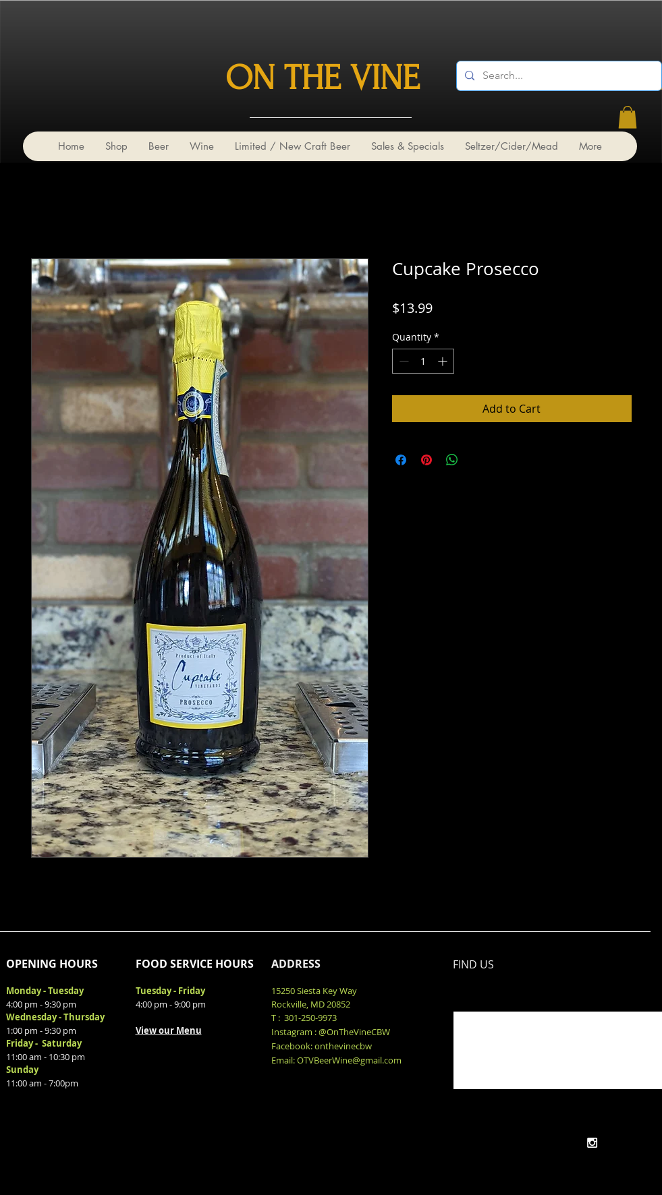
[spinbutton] (423, 361)
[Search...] (557, 75)
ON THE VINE (322, 78)
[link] (627, 117)
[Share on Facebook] (401, 460)
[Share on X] (478, 460)
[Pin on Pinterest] (426, 460)
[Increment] (443, 361)
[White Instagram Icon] (592, 1143)
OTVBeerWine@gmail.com (349, 1060)
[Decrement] (402, 361)
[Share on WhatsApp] (452, 460)
